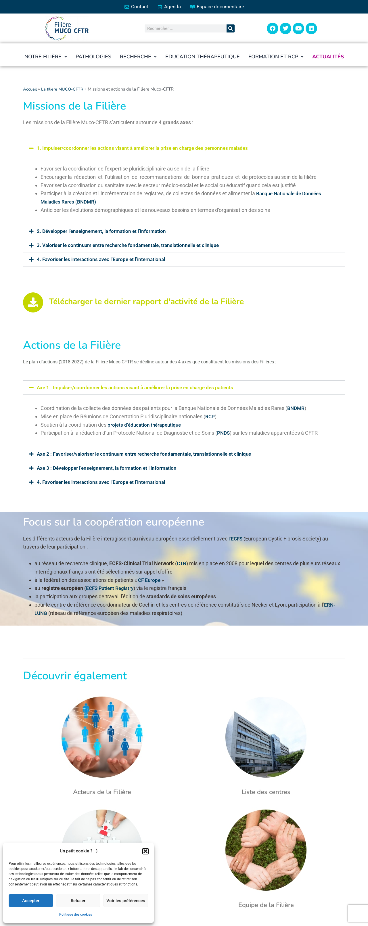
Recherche (137, 57)
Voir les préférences (125, 900)
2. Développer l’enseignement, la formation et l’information (104, 231)
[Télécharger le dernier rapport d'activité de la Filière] (33, 303)
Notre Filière (45, 57)
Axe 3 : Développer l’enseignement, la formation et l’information (110, 468)
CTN (182, 564)
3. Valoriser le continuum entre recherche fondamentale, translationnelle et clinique (133, 245)
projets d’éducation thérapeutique (146, 425)
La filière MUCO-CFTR (64, 90)
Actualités (328, 57)
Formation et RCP (276, 57)
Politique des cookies (75, 914)
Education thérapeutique (202, 57)
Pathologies (93, 57)
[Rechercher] (231, 29)
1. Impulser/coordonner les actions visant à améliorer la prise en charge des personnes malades (147, 148)
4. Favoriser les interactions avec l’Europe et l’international (104, 259)
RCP (210, 417)
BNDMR (296, 409)
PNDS (224, 433)
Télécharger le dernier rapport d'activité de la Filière (146, 302)
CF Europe (150, 580)
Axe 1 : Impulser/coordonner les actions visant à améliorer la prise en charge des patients (140, 388)
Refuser (78, 900)
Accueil (30, 90)
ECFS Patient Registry (111, 589)
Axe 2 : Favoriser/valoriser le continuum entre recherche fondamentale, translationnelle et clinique (150, 454)
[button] (145, 851)
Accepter (30, 900)
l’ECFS (236, 539)
